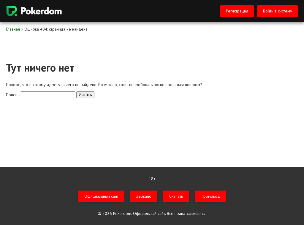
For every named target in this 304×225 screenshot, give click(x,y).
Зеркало (143, 196)
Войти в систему (277, 11)
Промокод (210, 196)
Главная (13, 29)
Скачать (176, 196)
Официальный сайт (101, 196)
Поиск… (13, 94)
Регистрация (237, 11)
